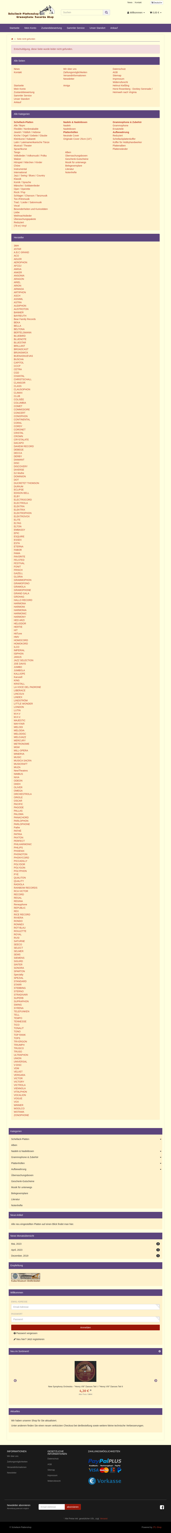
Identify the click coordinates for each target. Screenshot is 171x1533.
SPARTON (19, 971)
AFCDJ (17, 265)
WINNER (18, 1105)
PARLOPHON (21, 820)
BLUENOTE (20, 339)
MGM (17, 747)
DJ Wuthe (19, 473)
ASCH (17, 295)
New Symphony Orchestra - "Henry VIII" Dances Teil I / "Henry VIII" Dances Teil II (85, 1386)
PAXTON (18, 837)
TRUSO (18, 1051)
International (20, 172)
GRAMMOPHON (22, 580)
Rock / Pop (19, 192)
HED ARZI (19, 620)
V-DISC (18, 1065)
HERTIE (18, 627)
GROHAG (19, 596)
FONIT (17, 566)
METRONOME (21, 743)
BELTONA (19, 329)
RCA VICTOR (21, 891)
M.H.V (17, 713)
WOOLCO (19, 1108)
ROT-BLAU (20, 927)
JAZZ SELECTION (23, 660)
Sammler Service (76, 28)
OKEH (17, 784)
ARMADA (19, 289)
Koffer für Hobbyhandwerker (127, 142)
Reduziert (19, 222)
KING (17, 680)
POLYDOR (19, 864)
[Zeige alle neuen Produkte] (160, 1351)
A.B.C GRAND (21, 252)
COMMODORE (22, 409)
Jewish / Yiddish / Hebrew (27, 132)
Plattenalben (119, 145)
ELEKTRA (19, 506)
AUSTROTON (21, 309)
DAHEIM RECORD (24, 446)
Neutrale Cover (71, 135)
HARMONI (19, 606)
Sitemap (117, 75)
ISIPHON (19, 653)
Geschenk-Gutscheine (76, 159)
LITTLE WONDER (23, 703)
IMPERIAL (19, 650)
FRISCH (18, 570)
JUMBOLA (19, 670)
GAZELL (18, 573)
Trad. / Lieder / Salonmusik (28, 202)
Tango (17, 152)
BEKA (17, 322)
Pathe (17, 827)
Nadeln (67, 125)
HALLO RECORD (23, 600)
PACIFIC (18, 804)
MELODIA (19, 730)
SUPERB (19, 998)
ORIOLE (18, 797)
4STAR (17, 249)
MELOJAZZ (20, 737)
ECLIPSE (19, 489)
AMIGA (17, 269)
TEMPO (18, 1018)
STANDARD (20, 981)
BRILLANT (19, 346)
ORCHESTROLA (23, 794)
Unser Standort (97, 28)
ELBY (17, 496)
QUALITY (19, 881)
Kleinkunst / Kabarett (24, 139)
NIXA (16, 777)
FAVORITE (19, 556)
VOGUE (18, 1098)
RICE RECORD (22, 914)
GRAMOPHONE (22, 590)
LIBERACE (19, 690)
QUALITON (20, 877)
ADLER (18, 259)
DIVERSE (19, 469)
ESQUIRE (19, 536)
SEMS (17, 954)
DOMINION (20, 476)
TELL (16, 1014)
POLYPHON (20, 871)
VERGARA (19, 1075)
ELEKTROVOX (22, 516)
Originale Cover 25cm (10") (77, 139)
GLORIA (18, 576)
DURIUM (18, 486)
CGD (16, 372)
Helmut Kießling (121, 85)
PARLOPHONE (22, 824)
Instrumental (20, 169)
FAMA (17, 553)
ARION (17, 285)
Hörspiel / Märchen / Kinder (28, 162)
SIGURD (18, 961)
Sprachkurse (20, 149)
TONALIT (19, 1028)
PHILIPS (18, 847)
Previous (15, 1381)
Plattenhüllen (86, 1163)
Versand (103, 1518)
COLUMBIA (20, 402)
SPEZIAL (19, 978)
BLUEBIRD (20, 336)
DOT (16, 479)
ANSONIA (19, 275)
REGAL (18, 897)
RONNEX (19, 924)
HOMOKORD (21, 643)
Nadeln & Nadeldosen (86, 1151)
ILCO (16, 647)
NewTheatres (21, 770)
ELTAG (17, 523)
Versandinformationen (74, 75)
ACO (16, 255)
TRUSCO (19, 1048)
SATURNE (19, 941)
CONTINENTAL (22, 419)
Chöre (17, 165)
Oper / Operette (22, 189)
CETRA (18, 369)
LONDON (19, 707)
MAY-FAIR (19, 723)
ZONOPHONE (21, 1115)
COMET (18, 406)
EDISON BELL (21, 493)
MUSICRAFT (21, 764)
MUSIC (17, 757)
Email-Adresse (19, 1302)
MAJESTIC (19, 720)
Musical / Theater (23, 145)
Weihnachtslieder (23, 215)
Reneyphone (20, 904)
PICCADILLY (20, 861)
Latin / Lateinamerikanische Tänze (31, 142)
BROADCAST (21, 349)
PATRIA (18, 834)
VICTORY (19, 1081)
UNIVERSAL (20, 1061)
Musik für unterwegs (75, 162)
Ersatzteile (118, 129)
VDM (16, 1068)
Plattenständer (120, 149)
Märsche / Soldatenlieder (27, 185)
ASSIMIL (18, 299)
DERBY (18, 456)
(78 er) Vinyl (20, 225)
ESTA (17, 543)
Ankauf (114, 28)
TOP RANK (20, 1034)
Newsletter (68, 78)
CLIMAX (18, 392)
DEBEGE (19, 449)
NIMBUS (18, 774)
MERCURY (20, 740)
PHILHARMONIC (23, 844)
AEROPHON (20, 262)
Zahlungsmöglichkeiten (75, 72)
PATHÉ (17, 831)
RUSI (16, 937)
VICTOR (18, 1078)
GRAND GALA (21, 593)
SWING (18, 1004)
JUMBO (18, 667)
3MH (16, 245)
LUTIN (17, 710)
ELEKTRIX (19, 509)
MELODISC (20, 733)
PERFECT (19, 841)
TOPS (17, 1038)
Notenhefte (71, 172)
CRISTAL (19, 433)
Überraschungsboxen (76, 155)
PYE (16, 874)
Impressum (118, 78)
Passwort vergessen (25, 1333)
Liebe (17, 212)
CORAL (18, 423)
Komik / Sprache (22, 182)
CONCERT (19, 412)
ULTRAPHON (21, 1055)
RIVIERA (18, 917)
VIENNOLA (20, 1088)
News (129, 2)
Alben (68, 152)
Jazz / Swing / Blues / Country (29, 175)
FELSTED (19, 560)
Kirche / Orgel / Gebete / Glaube (30, 135)
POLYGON (19, 867)
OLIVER (18, 787)
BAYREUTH (20, 315)
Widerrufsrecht (120, 82)
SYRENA (19, 1008)
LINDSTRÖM (21, 700)
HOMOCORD (21, 640)
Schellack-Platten (86, 1139)
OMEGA (18, 790)
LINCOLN (19, 693)
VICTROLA (20, 1085)
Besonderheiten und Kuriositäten (31, 209)
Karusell (18, 677)
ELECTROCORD (23, 499)
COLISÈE (19, 399)
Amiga (66, 85)
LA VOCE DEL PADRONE (27, 687)
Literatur (69, 169)
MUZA (17, 767)
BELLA (17, 325)
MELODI (18, 727)
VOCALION (20, 1095)
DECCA (18, 453)
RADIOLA (19, 884)
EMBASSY (19, 529)
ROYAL (18, 934)
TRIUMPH (19, 1045)
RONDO (18, 921)
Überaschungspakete (25, 219)
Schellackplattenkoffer (124, 139)
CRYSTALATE (21, 439)
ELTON (17, 526)
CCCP (17, 366)
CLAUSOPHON (22, 389)
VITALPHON (20, 1091)
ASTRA (18, 302)
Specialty (18, 974)
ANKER (18, 272)
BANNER (19, 312)
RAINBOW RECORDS (25, 887)
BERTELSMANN (22, 332)
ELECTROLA (21, 503)
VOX (16, 1101)
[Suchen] (82, 12)
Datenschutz (119, 69)
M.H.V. (17, 717)
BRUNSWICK (21, 352)
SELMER (19, 951)
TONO (17, 1031)
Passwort (17, 1314)
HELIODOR (20, 623)
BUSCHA (19, 359)
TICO (16, 1024)
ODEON (18, 780)
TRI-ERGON (20, 1041)
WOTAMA (19, 1111)
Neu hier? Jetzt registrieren (29, 1339)
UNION (17, 1058)
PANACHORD (21, 817)
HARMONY (20, 616)
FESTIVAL (19, 563)
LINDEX (18, 697)
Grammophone (120, 125)
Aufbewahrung (86, 1169)
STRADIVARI (21, 994)
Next (156, 1381)
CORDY (18, 426)
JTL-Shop (157, 1527)
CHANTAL (19, 376)
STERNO (19, 991)
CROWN (18, 436)
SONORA (19, 968)
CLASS (18, 386)
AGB (115, 72)
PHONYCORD (21, 857)
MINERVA (19, 754)
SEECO (18, 944)
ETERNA (18, 546)
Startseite (14, 28)
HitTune (18, 633)
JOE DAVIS (20, 663)
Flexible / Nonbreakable (26, 129)
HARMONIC (20, 613)
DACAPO (19, 443)
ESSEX (18, 539)
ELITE (17, 519)
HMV (16, 637)
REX (16, 911)
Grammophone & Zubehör (86, 1157)
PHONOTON (20, 854)
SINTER (18, 964)
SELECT (18, 947)
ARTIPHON (20, 292)
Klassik (17, 179)
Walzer (17, 159)
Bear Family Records (25, 319)
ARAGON (19, 279)
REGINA (18, 901)
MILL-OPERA (21, 750)
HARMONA (20, 603)
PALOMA (18, 814)
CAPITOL (19, 362)
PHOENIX (19, 851)
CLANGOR (19, 382)
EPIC (16, 533)
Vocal (17, 205)
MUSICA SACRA (23, 760)
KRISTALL (19, 683)
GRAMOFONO (21, 583)
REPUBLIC (20, 907)
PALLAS (18, 810)
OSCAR (18, 800)
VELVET (18, 1071)
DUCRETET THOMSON (26, 483)
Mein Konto (30, 28)
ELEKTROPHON (23, 513)
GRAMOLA (20, 586)
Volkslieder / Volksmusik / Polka (30, 155)
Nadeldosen (69, 129)
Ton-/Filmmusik (22, 199)
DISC (16, 463)
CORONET (20, 429)
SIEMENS (19, 958)
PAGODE (19, 807)
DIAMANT (19, 459)
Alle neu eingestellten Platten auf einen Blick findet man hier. (42, 1224)
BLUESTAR (20, 342)
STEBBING (20, 988)
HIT (16, 630)
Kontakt (138, 2)
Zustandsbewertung (51, 28)
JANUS (18, 657)
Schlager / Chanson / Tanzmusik (30, 195)
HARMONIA (20, 610)
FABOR (18, 550)
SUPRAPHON (21, 1001)
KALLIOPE (19, 673)
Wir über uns (69, 69)
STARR (18, 984)
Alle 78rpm (19, 125)
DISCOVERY (21, 466)
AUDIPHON (20, 305)
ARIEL (17, 282)
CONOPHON (21, 416)
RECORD (19, 894)
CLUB (17, 396)
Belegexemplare (73, 165)
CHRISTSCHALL (23, 379)
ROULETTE (20, 931)
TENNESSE (20, 1021)
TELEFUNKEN (21, 1011)
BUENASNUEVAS (23, 356)
